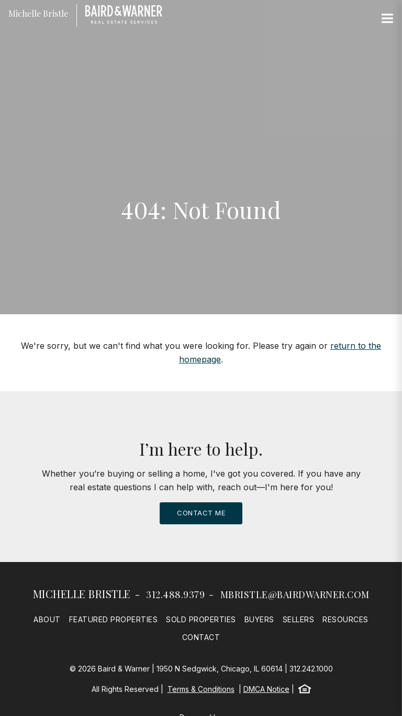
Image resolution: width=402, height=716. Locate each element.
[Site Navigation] (387, 18)
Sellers (299, 619)
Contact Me (201, 513)
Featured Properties (113, 619)
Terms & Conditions (201, 689)
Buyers (259, 619)
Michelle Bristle (82, 594)
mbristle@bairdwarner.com (295, 594)
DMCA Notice (266, 689)
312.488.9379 (175, 594)
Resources (345, 619)
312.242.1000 (311, 668)
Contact (201, 637)
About (47, 619)
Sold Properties (201, 619)
